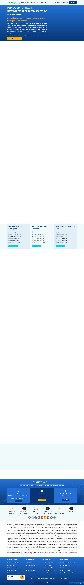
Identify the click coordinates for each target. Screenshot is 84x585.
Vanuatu (21, 552)
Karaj (55, 535)
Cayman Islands (14, 528)
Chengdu (49, 528)
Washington (56, 552)
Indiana (75, 533)
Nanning (65, 541)
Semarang (64, 547)
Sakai (45, 546)
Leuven (75, 536)
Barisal (56, 525)
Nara (76, 541)
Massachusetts (65, 539)
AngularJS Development (12, 570)
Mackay (37, 538)
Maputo (31, 539)
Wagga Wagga (36, 552)
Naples (73, 541)
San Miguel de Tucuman (72, 546)
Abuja (21, 524)
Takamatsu (44, 549)
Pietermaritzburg (54, 544)
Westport (8, 553)
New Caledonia (36, 542)
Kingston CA (37, 536)
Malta (11, 539)
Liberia (10, 538)
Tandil (53, 549)
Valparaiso (14, 552)
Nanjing (62, 541)
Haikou (19, 533)
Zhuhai (34, 553)
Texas (8, 550)
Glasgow (8, 533)
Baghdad (11, 525)
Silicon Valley (42, 582)
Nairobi (42, 541)
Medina (28, 541)
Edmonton (47, 530)
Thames (14, 550)
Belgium (75, 525)
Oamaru (43, 542)
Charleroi (45, 528)
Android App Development (49, 563)
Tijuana (31, 550)
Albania (59, 524)
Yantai (15, 553)
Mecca (22, 541)
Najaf (44, 541)
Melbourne (32, 541)
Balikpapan (26, 525)
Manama (17, 539)
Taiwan (34, 549)
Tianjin (29, 550)
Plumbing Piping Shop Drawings (67, 572)
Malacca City (62, 538)
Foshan (23, 532)
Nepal (21, 542)
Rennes (17, 546)
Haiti (21, 533)
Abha (12, 524)
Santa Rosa (33, 547)
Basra (61, 525)
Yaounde (17, 553)
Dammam (9, 530)
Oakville (40, 542)
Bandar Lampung (34, 525)
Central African (19, 528)
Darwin (21, 530)
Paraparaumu (25, 544)
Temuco (71, 549)
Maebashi (48, 538)
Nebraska (16, 542)
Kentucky (75, 535)
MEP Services (64, 567)
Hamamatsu (35, 533)
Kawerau (64, 535)
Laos (54, 536)
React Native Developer (48, 567)
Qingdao (63, 544)
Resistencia (20, 546)
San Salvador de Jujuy (11, 547)
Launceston (62, 536)
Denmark (30, 530)
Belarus (72, 525)
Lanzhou (51, 536)
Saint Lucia (42, 546)
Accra (23, 524)
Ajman (42, 524)
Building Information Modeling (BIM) (68, 562)
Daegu (68, 528)
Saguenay (38, 546)
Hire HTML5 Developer (30, 562)
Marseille (43, 539)
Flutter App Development (48, 572)
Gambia (32, 532)
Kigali (27, 536)
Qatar (58, 544)
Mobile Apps (46, 578)
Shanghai (20, 549)
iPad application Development (49, 568)
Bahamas (15, 525)
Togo (38, 550)
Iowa (16, 535)
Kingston (32, 536)
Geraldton (53, 532)
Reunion (24, 546)
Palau (64, 542)
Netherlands (25, 542)
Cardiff (67, 527)
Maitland (54, 538)
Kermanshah (12, 536)
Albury (65, 524)
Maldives (73, 538)
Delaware (27, 530)
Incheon (70, 533)
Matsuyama (74, 539)
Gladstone (75, 532)
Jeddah (29, 535)
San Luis (62, 546)
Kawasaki (60, 535)
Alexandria (68, 524)
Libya (15, 538)
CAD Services (52, 578)
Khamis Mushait (17, 536)
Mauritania (9, 541)
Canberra (60, 527)
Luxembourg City (19, 538)
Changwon (38, 528)
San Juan (55, 546)
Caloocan (45, 527)
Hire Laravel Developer (30, 565)
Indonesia (9, 535)
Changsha (34, 528)
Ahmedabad (37, 524)
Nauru (13, 542)
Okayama (48, 542)
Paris (29, 544)
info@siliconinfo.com (66, 497)
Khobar (25, 536)
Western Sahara (74, 552)
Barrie (59, 525)
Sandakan (17, 547)
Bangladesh (46, 525)
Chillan (63, 528)
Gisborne (71, 532)
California (42, 527)
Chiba (59, 528)
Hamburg (39, 533)
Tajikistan (40, 549)
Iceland (62, 533)
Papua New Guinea (16, 544)
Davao (24, 530)
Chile (61, 528)
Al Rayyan (50, 524)
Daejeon (70, 528)
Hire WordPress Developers (31, 568)
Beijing (69, 525)
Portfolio (58, 578)
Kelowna (71, 535)
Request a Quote (14, 38)
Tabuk (32, 549)
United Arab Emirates (53, 550)
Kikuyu (30, 536)
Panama (11, 544)
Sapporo (49, 547)
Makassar (58, 538)
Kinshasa (40, 536)
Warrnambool (51, 552)
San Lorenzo (59, 546)
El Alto (53, 530)
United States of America (67, 550)
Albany (62, 524)
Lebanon (69, 536)
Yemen (24, 553)
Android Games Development (49, 570)
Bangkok (42, 525)
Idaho (65, 533)
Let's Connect (73, 2)
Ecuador (38, 530)
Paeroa (61, 542)
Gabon (25, 532)
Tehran (68, 549)
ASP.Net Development (12, 567)
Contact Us (67, 578)
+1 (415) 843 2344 (12, 578)
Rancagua (73, 544)
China (65, 528)
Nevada (32, 542)
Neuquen (28, 542)
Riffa (31, 546)
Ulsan (48, 550)
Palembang (67, 542)
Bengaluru (14, 527)
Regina (12, 546)
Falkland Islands (61, 530)
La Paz (24, 538)
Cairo (36, 527)
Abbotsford (9, 524)
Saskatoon (53, 547)
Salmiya (47, 546)
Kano (50, 535)
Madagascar (41, 538)
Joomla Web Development (13, 572)
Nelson (19, 542)
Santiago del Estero (42, 547)
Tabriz (30, 549)
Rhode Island (28, 546)
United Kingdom (60, 550)
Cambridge (53, 527)
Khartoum (22, 536)
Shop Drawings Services (66, 568)
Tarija (58, 549)
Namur (55, 541)
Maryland (56, 539)
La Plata (27, 538)
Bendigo (11, 527)
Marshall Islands (48, 539)
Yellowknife (21, 553)
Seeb (61, 547)
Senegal (70, 547)
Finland (14, 532)
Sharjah (23, 549)
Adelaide (30, 524)
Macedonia (33, 538)
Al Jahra (47, 524)
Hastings (59, 533)
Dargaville (18, 530)
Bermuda (26, 527)
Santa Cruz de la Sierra (23, 547)
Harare (54, 533)
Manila (28, 539)
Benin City (20, 527)
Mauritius (13, 541)
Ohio (46, 542)
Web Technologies (39, 578)
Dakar (73, 528)
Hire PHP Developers (30, 563)
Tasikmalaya (62, 549)
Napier (71, 541)
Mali (76, 538)
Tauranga (65, 549)
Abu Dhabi (18, 524)
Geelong (38, 532)
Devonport (34, 530)
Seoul (73, 547)
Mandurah (25, 539)
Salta (50, 546)
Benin (18, 527)
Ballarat (30, 525)
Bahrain (23, 525)
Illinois (68, 533)
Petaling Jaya (45, 544)
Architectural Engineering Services (68, 563)
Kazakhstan (68, 535)
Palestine (70, 542)
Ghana (60, 532)
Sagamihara (34, 546)
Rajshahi (70, 544)
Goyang (16, 533)
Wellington (60, 552)
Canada (57, 527)
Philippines (49, 544)
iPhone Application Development (50, 562)
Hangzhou (51, 533)
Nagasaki (35, 541)
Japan (27, 535)
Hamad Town (30, 533)
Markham (40, 539)
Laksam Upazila (47, 536)
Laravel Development (12, 568)
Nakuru (49, 541)
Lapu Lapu (56, 536)
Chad (23, 528)
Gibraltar (67, 532)
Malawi (66, 538)
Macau (30, 538)
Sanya (47, 547)
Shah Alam (17, 549)
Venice (29, 552)
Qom (65, 544)
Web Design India (11, 565)
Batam (64, 525)
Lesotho (72, 536)
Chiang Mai (56, 528)
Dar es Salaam (13, 530)
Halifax (27, 533)
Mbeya (19, 541)
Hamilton (42, 533)
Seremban (9, 549)
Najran (47, 541)
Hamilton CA (47, 533)
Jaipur (21, 535)
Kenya (8, 536)
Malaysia (69, 538)
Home (28, 578)
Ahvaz (40, 524)
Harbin (57, 533)
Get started (13, 246)
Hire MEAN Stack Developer (31, 572)
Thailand (11, 550)
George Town (42, 532)
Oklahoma (52, 542)
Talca (47, 549)
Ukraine (46, 550)
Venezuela (25, 552)
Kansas (52, 535)
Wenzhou (64, 552)
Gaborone (28, 532)
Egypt (51, 530)
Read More (18, 501)
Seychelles (13, 549)
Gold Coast (12, 533)
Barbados (50, 525)
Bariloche (53, 525)
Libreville (13, 538)
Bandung (38, 525)
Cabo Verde (31, 527)
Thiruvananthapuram (19, 550)
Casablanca (9, 528)
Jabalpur (18, 535)
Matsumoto (70, 539)
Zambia (27, 553)
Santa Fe (29, 547)
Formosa (19, 532)
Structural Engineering (66, 565)
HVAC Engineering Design (66, 570)
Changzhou (42, 528)
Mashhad (60, 539)
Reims (15, 546)
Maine (52, 538)
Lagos (43, 536)
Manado (13, 539)
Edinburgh (43, 530)
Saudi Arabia (58, 547)
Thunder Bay (25, 550)
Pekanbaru (32, 544)
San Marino (66, 546)
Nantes (68, 541)
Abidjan (15, 524)
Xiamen (12, 553)
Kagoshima (33, 535)
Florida (16, 532)
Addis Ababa (27, 524)
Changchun (30, 528)
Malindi (8, 539)
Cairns (34, 527)
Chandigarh (26, 528)
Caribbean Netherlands (73, 527)
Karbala (57, 535)
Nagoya (39, 541)
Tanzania (55, 549)
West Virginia (68, 552)
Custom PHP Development (13, 562)
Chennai (52, 528)
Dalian (76, 528)
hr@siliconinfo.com (42, 497)
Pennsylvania (36, 544)
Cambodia (49, 527)
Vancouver (18, 552)
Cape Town (64, 527)
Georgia (46, 532)
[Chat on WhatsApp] (54, 517)
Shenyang (26, 549)
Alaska (57, 524)
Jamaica (24, 535)
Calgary (39, 527)
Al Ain (45, 524)
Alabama (53, 524)
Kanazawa (47, 535)
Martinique (53, 539)
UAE (39, 550)
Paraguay (21, 544)
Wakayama (46, 552)
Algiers (74, 524)
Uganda (42, 550)
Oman (56, 542)
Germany (56, 532)
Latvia (59, 536)
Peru (42, 544)
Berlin (24, 527)
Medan (25, 541)
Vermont (31, 552)
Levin (8, 538)
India (73, 533)
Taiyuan (37, 549)
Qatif (60, 544)
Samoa (52, 546)
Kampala (43, 535)
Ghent (65, 532)
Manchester (21, 539)
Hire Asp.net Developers (30, 570)
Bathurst (66, 525)
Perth (40, 544)
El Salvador (57, 530)
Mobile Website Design (48, 565)
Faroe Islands (67, 530)
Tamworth (50, 549)
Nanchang (58, 541)
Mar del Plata (35, 539)
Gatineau (35, 532)
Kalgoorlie (39, 535)
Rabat (68, 544)
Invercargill (13, 535)
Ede (40, 530)
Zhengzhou (31, 553)
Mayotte (16, 541)
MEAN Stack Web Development (14, 563)
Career (62, 578)
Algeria (71, 524)
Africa (33, 524)
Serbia (75, 547)
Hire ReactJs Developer (30, 567)
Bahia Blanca (19, 525)
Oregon (58, 542)
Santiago (36, 547)
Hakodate (23, 533)
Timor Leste (35, 550)
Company (32, 578)
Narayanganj (9, 542)
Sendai (67, 547)
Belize (8, 527)
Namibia (52, 541)
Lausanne (66, 536)
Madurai (45, 538)
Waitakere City (41, 552)
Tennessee (75, 549)
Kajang (36, 535)
